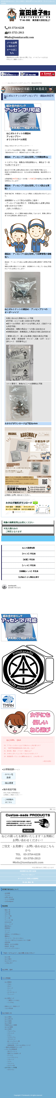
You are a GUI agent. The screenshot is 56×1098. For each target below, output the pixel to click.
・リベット (6, 930)
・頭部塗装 (6, 942)
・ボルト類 (6, 914)
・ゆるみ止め (7, 922)
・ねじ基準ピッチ (8, 998)
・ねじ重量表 (7, 982)
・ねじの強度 (7, 1023)
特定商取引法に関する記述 (28, 871)
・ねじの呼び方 (8, 1019)
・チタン (9, 1035)
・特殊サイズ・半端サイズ (11, 1006)
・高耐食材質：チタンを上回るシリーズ (18, 1045)
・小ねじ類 (6, 912)
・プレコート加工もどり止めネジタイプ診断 (16, 940)
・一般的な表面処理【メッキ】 (12, 1047)
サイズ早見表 (6, 978)
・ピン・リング (8, 924)
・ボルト (9, 986)
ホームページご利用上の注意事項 (28, 878)
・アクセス (6, 895)
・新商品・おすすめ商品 (10, 944)
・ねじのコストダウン (10, 961)
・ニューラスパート (12, 1057)
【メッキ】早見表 (28, 565)
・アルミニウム (11, 1031)
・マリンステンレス (12, 1043)
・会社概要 (6, 893)
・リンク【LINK (8, 899)
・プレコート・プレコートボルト (13, 938)
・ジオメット (9, 1059)
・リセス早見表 (8, 1008)
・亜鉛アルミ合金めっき (13, 1053)
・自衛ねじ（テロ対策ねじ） (12, 934)
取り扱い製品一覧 (28, 882)
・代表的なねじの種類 (10, 1025)
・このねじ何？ (8, 963)
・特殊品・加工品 (8, 946)
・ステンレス (10, 1033)
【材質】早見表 (28, 560)
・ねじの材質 (7, 1029)
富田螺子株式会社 (28, 8)
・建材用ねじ (7, 926)
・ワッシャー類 (8, 920)
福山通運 (9, 783)
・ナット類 (6, 918)
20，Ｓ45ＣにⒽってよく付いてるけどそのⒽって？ (21, 753)
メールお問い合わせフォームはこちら (12, 48)
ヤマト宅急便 (9, 776)
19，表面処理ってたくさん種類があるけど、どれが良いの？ (24, 756)
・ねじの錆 (6, 957)
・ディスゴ (9, 1055)
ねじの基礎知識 (28, 548)
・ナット (9, 990)
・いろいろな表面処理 (10, 1049)
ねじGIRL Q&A (13, 740)
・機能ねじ (6, 936)
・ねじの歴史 (7, 1017)
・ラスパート (10, 1063)
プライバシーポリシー (28, 875)
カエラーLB (11, 1065)
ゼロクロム (10, 1069)
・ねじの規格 (7, 1021)
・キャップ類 (7, 916)
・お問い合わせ (8, 897)
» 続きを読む (47, 761)
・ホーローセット (11, 992)
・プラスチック (11, 1039)
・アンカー (6, 932)
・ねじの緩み (7, 959)
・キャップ (9, 988)
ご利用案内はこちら (9, 801)
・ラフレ (9, 1061)
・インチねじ (10, 1002)
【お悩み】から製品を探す (28, 577)
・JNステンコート (11, 1051)
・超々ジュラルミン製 (13, 1041)
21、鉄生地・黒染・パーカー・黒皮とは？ (18, 751)
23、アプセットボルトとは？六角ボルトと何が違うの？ (22, 745)
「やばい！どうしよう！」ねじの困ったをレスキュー (18, 953)
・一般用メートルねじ (13, 1000)
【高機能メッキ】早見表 (28, 571)
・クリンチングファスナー (11, 948)
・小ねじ (9, 984)
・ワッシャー (10, 994)
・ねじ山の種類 (8, 1027)
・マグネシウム (11, 1037)
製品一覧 (7, 910)
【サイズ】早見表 (28, 554)
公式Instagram (9, 901)
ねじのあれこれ (7, 1013)
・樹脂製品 (6, 928)
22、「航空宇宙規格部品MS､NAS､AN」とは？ (19, 748)
